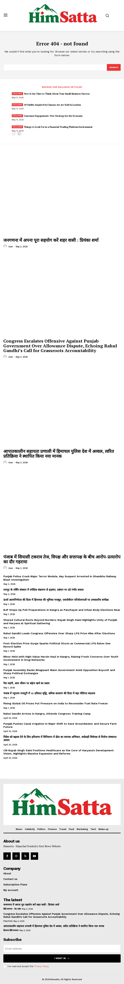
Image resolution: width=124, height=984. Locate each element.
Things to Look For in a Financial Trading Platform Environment (58, 126)
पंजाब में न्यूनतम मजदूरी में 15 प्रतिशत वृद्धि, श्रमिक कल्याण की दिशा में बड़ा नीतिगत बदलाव (49, 693)
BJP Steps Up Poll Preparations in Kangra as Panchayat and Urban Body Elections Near (61, 609)
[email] (62, 949)
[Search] (114, 67)
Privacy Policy (41, 966)
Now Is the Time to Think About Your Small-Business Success (57, 93)
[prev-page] (14, 133)
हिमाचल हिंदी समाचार (10, 930)
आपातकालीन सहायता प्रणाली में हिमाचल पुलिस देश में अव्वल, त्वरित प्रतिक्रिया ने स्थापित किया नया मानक (58, 453)
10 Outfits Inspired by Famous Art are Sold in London (52, 104)
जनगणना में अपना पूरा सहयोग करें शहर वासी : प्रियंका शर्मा (50, 240)
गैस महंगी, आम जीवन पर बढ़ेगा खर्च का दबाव (26, 683)
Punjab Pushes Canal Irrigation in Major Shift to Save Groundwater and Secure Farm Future (60, 725)
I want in (62, 958)
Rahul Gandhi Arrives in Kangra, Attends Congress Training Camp (47, 713)
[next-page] (19, 133)
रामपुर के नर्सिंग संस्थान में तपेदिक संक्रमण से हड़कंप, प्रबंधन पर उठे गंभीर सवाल (43, 589)
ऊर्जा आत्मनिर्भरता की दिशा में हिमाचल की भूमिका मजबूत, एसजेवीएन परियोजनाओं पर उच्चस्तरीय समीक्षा (56, 599)
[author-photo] (5, 246)
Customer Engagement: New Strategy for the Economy (53, 115)
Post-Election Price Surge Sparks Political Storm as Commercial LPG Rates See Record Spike (57, 645)
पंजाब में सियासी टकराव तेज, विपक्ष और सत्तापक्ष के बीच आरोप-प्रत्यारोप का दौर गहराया (61, 559)
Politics (7, 921)
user (10, 246)
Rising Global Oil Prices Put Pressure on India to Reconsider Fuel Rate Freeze (55, 703)
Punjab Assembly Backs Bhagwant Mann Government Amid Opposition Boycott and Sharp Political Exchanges (59, 671)
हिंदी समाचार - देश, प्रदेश (12, 909)
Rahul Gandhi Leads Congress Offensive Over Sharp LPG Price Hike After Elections (59, 633)
